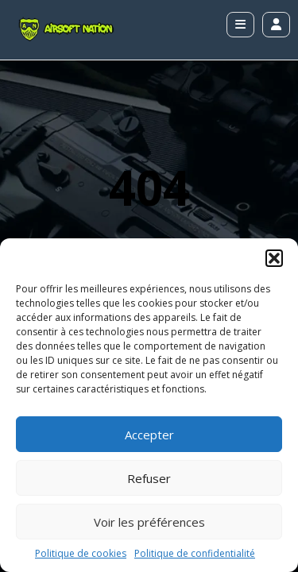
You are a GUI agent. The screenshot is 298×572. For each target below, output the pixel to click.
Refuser (149, 478)
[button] (274, 258)
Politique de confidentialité (194, 553)
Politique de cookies (80, 553)
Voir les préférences (149, 522)
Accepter (149, 435)
